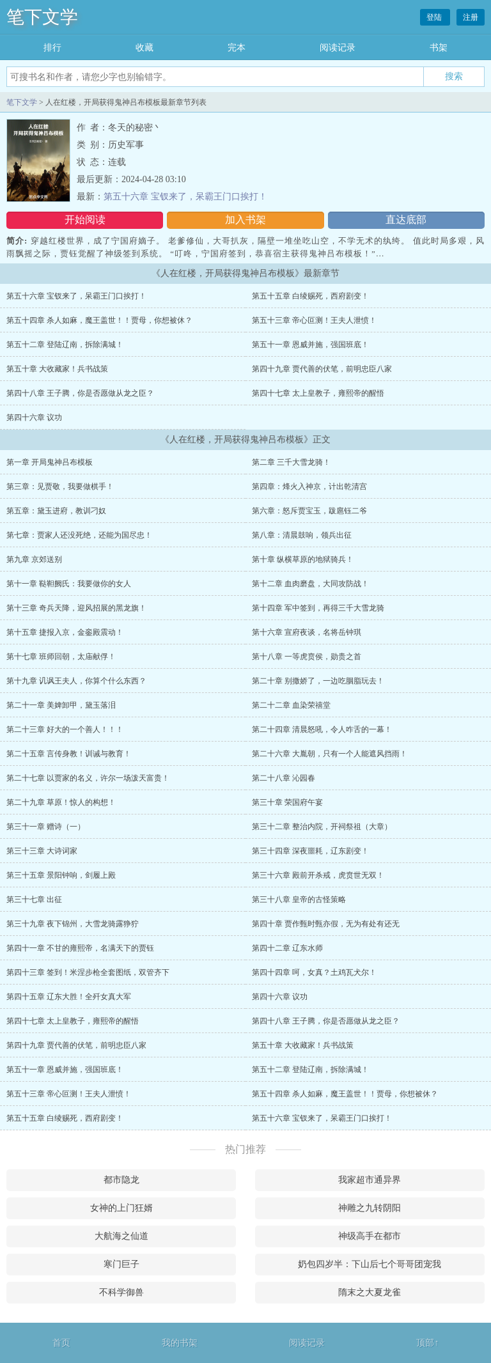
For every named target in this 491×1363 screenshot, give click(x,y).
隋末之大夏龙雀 (369, 1292)
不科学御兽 (121, 1292)
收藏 (144, 47)
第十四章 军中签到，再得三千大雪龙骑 (318, 608)
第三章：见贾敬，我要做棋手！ (60, 486)
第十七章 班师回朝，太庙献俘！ (61, 656)
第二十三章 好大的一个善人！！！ (64, 729)
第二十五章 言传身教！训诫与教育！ (68, 753)
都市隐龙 (121, 1180)
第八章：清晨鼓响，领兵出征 (302, 535)
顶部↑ (427, 1343)
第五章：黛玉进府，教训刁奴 (56, 510)
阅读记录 (337, 47)
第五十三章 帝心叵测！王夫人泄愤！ (314, 320)
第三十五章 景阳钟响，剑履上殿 (61, 875)
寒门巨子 (121, 1264)
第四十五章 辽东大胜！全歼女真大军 (68, 996)
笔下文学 (42, 17)
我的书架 (180, 1343)
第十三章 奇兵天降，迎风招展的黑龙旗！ (76, 608)
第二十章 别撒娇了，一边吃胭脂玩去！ (318, 680)
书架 (439, 47)
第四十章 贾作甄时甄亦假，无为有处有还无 (326, 923)
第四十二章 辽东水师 (287, 948)
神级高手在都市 (369, 1236)
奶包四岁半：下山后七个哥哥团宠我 (369, 1264)
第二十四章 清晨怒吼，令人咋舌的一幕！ (322, 729)
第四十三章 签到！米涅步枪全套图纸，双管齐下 (87, 972)
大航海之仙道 (121, 1236)
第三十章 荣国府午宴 (287, 802)
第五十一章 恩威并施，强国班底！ (310, 344)
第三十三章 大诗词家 (41, 850)
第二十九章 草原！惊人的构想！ (61, 802)
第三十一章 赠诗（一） (45, 826)
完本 (237, 47)
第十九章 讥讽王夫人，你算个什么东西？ (76, 680)
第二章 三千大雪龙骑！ (291, 462)
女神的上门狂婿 (121, 1208)
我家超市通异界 (369, 1180)
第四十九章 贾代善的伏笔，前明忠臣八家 (322, 368)
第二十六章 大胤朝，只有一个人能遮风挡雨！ (329, 753)
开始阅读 (85, 219)
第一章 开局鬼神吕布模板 (49, 462)
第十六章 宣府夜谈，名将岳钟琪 (306, 632)
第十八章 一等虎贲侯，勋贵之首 (306, 656)
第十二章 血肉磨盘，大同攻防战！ (310, 583)
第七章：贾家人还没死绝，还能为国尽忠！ (79, 535)
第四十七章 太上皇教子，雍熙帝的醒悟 (318, 393)
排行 (52, 47)
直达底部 (406, 219)
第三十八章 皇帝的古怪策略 (299, 899)
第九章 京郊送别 (34, 559)
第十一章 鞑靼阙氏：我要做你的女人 (68, 583)
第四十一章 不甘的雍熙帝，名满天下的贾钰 (80, 948)
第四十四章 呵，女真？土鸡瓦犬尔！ (314, 972)
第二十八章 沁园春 (283, 778)
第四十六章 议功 (34, 417)
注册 (470, 17)
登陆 (435, 17)
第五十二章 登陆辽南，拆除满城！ (64, 344)
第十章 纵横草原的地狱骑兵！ (303, 559)
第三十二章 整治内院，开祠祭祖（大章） (322, 826)
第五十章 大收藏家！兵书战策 (57, 368)
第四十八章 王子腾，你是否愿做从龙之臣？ (80, 393)
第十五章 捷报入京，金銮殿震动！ (64, 632)
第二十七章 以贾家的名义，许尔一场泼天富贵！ (87, 778)
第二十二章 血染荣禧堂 (291, 705)
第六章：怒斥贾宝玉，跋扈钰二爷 (309, 510)
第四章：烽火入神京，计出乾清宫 (309, 486)
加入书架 (245, 219)
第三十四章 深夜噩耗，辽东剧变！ (310, 850)
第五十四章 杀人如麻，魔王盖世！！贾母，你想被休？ (99, 320)
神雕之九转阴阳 (369, 1208)
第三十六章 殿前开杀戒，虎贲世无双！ (318, 875)
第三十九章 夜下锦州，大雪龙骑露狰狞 (72, 923)
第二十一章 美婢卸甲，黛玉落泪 (61, 705)
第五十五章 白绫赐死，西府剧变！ (310, 296)
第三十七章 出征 (34, 899)
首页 (61, 1343)
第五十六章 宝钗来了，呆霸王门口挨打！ (185, 196)
